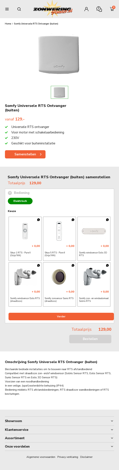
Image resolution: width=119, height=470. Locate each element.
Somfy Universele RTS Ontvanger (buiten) (36, 23)
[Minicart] (112, 9)
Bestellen (90, 339)
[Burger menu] (7, 9)
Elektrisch (20, 201)
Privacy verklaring (67, 457)
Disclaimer (86, 457)
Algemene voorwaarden (40, 457)
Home (8, 23)
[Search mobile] (19, 9)
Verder (61, 316)
